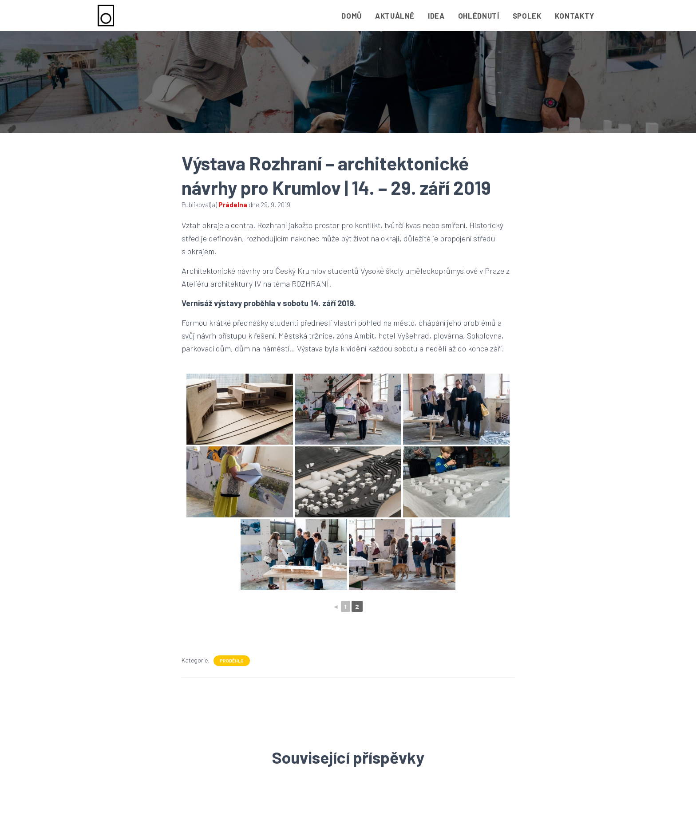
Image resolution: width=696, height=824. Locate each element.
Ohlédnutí (478, 15)
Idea (436, 15)
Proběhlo (232, 660)
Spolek (527, 15)
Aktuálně (395, 15)
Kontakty (574, 15)
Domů (351, 15)
